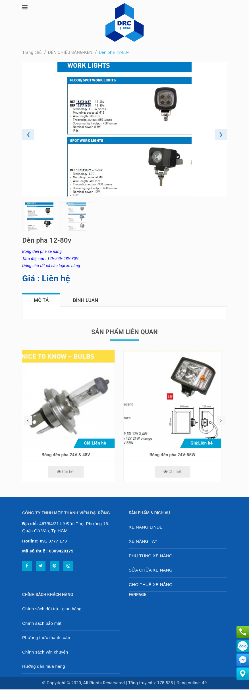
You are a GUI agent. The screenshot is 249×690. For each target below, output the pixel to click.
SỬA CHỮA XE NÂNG (151, 570)
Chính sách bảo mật (41, 623)
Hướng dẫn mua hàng (43, 666)
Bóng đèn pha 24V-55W (178, 455)
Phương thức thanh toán (46, 638)
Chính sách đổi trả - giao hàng (52, 609)
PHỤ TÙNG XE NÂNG (151, 556)
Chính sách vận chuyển (45, 652)
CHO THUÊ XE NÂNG (151, 585)
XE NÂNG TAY (143, 541)
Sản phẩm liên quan (124, 332)
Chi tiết (71, 472)
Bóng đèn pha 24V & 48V (71, 455)
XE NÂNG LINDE (146, 527)
